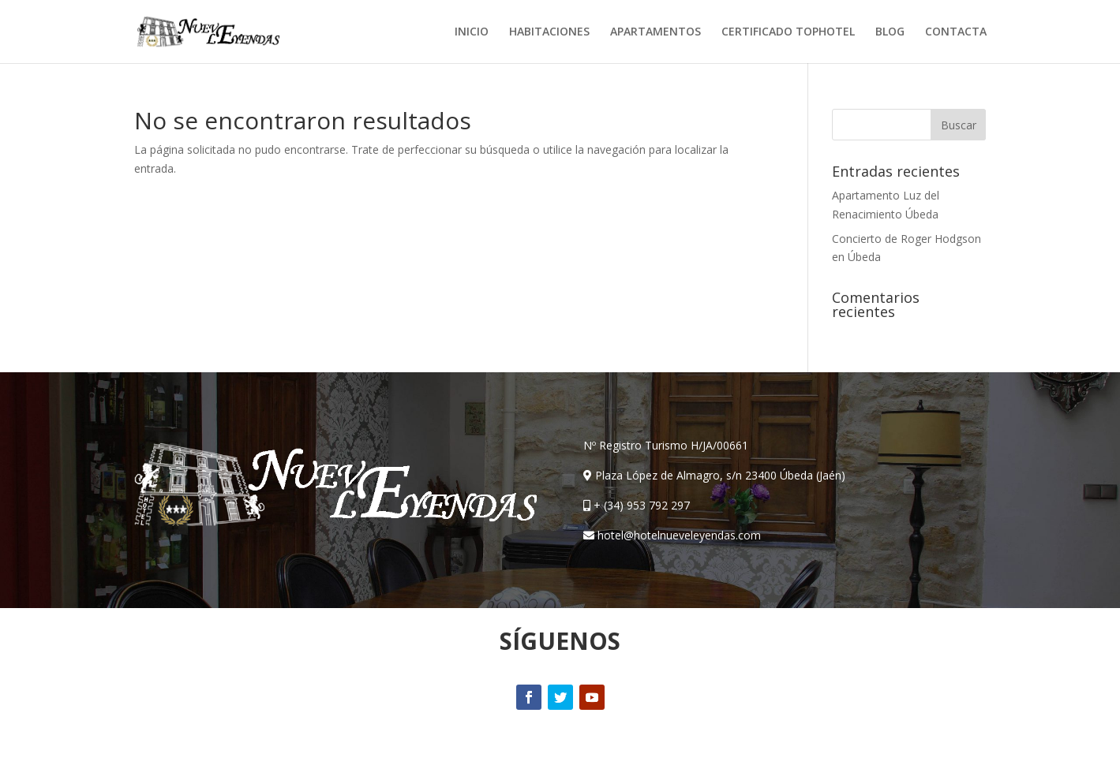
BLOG (890, 32)
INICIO (472, 32)
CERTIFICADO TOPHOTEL (788, 32)
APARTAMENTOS (655, 32)
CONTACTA (956, 32)
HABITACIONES (549, 32)
